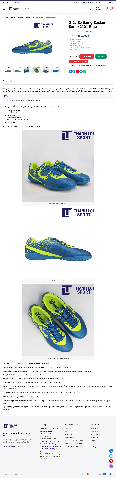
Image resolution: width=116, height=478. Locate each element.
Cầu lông (93, 447)
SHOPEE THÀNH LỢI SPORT (74, 440)
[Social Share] (70, 71)
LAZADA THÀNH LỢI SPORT (74, 444)
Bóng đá (93, 440)
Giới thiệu (68, 428)
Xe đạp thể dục (95, 434)
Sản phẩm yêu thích (14, 2)
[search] (58, 9)
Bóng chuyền (94, 437)
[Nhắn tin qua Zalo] (111, 456)
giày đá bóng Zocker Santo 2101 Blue (23, 89)
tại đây (78, 392)
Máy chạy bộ (94, 428)
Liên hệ (67, 431)
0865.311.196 (49, 449)
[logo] (14, 9)
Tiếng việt (108, 2)
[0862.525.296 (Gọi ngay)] (111, 461)
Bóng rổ (92, 444)
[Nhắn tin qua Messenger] (111, 466)
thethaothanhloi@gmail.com (95, 2)
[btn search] (90, 9)
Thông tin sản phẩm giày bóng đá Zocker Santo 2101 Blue (23, 100)
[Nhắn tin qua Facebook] (111, 451)
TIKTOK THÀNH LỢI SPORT (74, 447)
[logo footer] (17, 426)
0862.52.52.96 (81, 2)
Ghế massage (94, 431)
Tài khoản (5, 2)
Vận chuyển (68, 434)
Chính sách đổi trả (70, 437)
